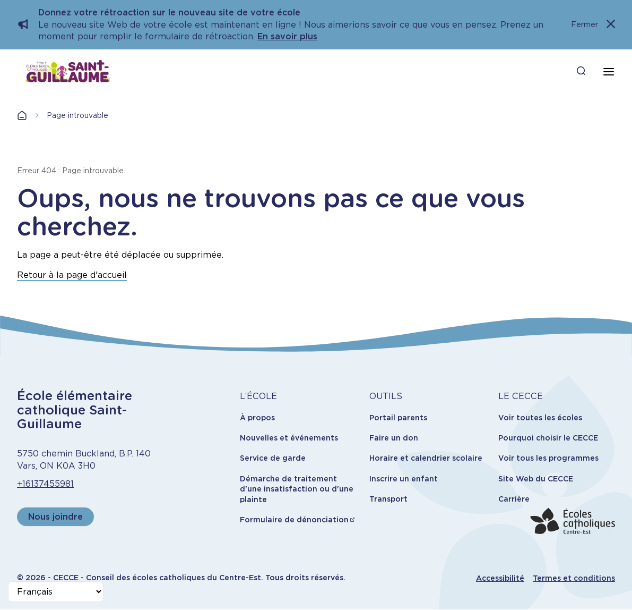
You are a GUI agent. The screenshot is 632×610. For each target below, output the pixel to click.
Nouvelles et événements (289, 438)
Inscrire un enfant (403, 479)
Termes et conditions (574, 578)
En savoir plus (287, 36)
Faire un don (393, 438)
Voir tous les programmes (548, 458)
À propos (257, 417)
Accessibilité (500, 578)
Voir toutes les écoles (540, 417)
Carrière (514, 499)
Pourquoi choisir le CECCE (548, 438)
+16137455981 (45, 484)
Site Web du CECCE (535, 479)
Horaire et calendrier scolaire (425, 458)
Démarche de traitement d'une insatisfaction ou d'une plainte (296, 489)
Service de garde (273, 458)
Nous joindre (55, 517)
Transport (388, 499)
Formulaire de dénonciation (294, 519)
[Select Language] (55, 591)
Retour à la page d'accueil (72, 275)
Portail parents (398, 417)
